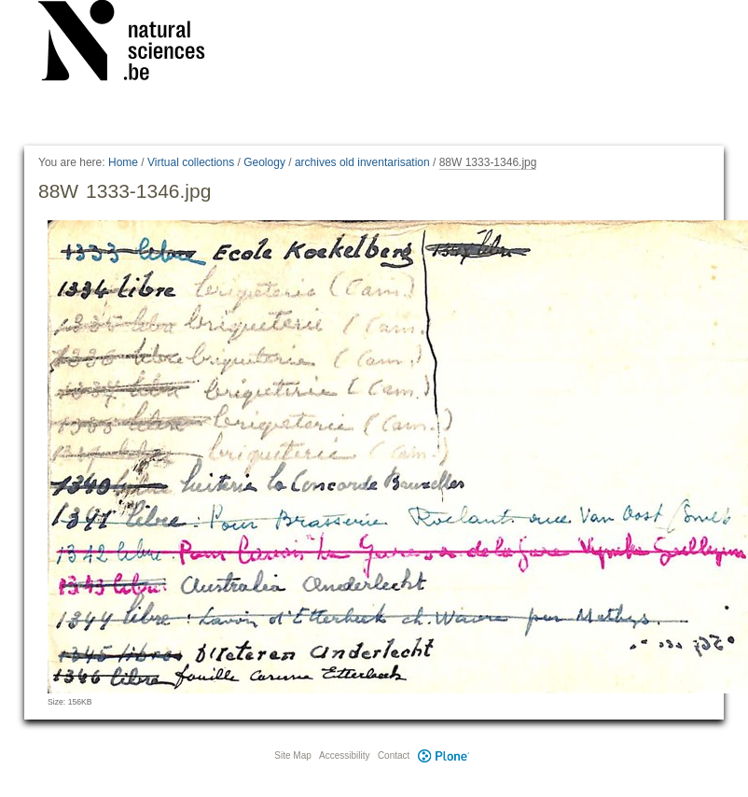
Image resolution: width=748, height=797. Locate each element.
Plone (443, 755)
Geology (264, 162)
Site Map (292, 755)
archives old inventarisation (362, 162)
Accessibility (344, 755)
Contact (393, 755)
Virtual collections (190, 162)
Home (123, 162)
